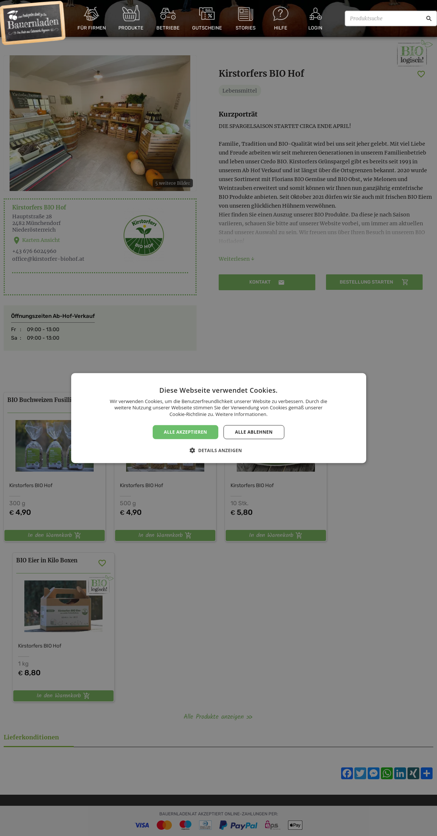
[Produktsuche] (391, 18)
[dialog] (218, 418)
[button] (218, 450)
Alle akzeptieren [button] (185, 432)
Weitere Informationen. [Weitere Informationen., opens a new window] (241, 414)
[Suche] (429, 18)
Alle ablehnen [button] (254, 432)
